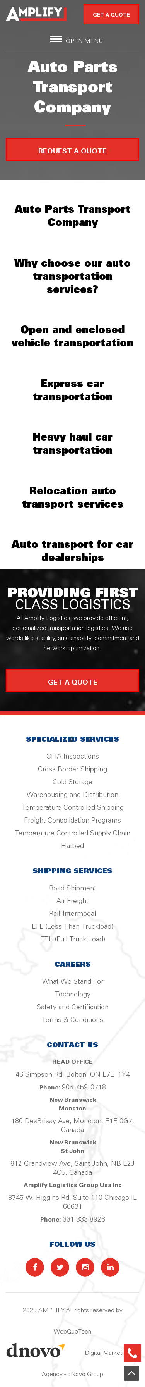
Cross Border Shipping (72, 769)
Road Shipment (72, 888)
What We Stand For (72, 982)
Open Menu (84, 41)
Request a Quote (72, 151)
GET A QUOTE (111, 15)
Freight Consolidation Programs (72, 820)
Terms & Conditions (72, 1020)
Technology (72, 994)
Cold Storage (72, 782)
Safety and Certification (73, 1007)
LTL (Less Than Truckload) (72, 927)
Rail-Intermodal (72, 914)
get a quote (72, 683)
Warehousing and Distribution (72, 795)
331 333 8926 (84, 1220)
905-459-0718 (84, 1087)
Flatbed (72, 846)
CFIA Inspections (72, 757)
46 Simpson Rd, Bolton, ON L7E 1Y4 (72, 1075)
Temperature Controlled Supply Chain (72, 833)
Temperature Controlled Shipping (73, 808)
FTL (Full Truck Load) (72, 939)
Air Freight (72, 901)
